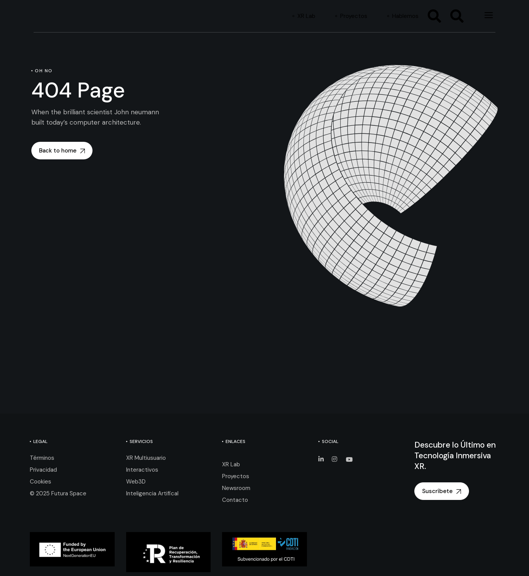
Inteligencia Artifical (152, 493)
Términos (42, 458)
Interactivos (142, 470)
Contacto (235, 500)
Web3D (136, 481)
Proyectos (235, 476)
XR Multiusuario (146, 458)
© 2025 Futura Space (58, 493)
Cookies (40, 481)
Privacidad (43, 470)
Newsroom (236, 488)
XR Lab (231, 464)
